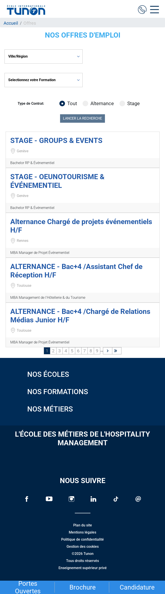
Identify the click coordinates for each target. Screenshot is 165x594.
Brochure (82, 587)
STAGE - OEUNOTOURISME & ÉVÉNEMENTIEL (57, 181)
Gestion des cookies (83, 546)
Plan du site (82, 525)
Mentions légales (82, 532)
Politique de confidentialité (82, 539)
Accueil (11, 23)
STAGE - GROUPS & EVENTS (56, 140)
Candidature (137, 587)
